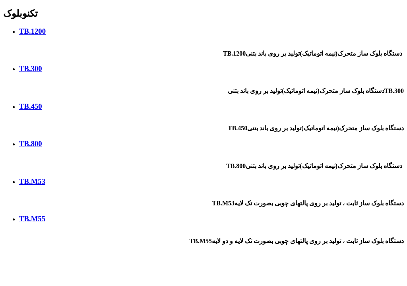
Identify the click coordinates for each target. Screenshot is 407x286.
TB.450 (30, 106)
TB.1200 (32, 31)
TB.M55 (32, 218)
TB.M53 (32, 181)
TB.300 (30, 68)
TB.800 (30, 143)
